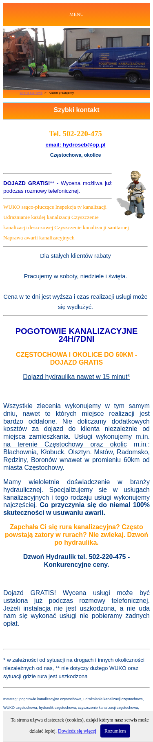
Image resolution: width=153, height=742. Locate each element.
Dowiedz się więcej (77, 731)
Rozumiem (115, 731)
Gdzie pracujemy (61, 93)
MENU (76, 14)
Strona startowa (31, 93)
